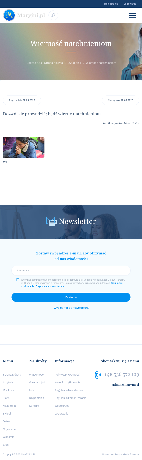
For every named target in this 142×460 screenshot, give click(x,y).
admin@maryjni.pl (125, 385)
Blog (6, 444)
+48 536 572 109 (121, 374)
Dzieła (7, 421)
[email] (71, 270)
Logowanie (130, 3)
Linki (31, 390)
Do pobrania (36, 398)
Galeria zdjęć (37, 382)
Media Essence (131, 454)
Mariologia (9, 405)
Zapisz (69, 297)
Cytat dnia (74, 62)
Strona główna (12, 374)
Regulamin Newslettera (69, 390)
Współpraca (62, 405)
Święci (7, 413)
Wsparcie (8, 437)
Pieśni (6, 398)
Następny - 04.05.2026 (120, 100)
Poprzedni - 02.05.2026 (22, 100)
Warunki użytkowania (67, 382)
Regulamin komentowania (70, 398)
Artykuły (8, 382)
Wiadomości (36, 374)
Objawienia (9, 429)
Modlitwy (8, 390)
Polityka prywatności (67, 374)
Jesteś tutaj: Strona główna (45, 62)
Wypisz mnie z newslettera (71, 307)
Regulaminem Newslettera (50, 286)
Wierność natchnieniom (101, 62)
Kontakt (34, 405)
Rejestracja (111, 3)
